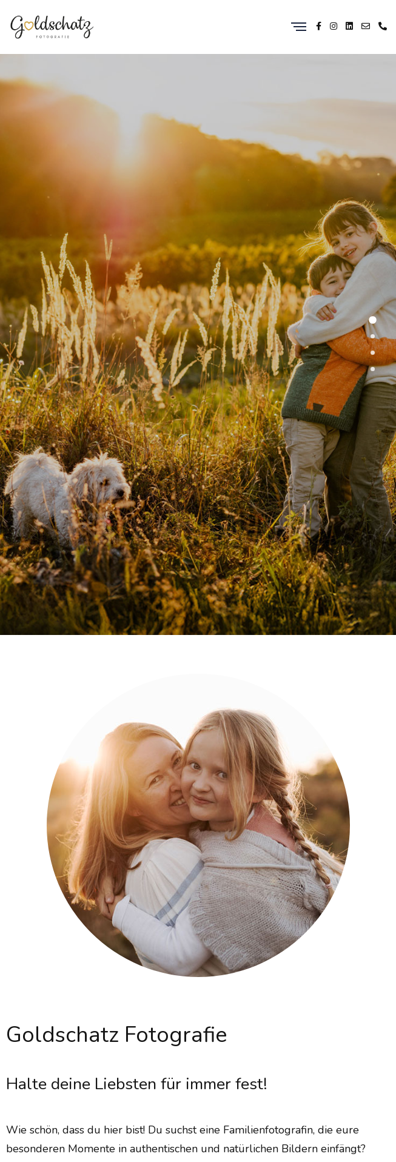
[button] (373, 320)
